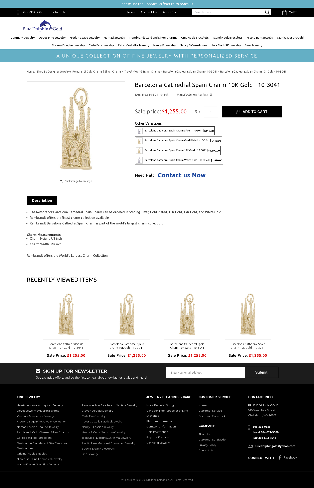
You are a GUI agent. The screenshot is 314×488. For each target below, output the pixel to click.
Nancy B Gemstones (193, 45)
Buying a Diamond (158, 437)
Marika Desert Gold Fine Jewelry (38, 464)
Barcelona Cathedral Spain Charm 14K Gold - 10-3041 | (177, 150)
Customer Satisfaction (212, 439)
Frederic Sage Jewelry (84, 37)
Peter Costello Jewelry (133, 45)
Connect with (261, 458)
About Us (169, 12)
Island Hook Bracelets (228, 37)
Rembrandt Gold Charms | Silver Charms (43, 432)
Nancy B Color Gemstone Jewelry (103, 432)
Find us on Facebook (212, 416)
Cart (293, 12)
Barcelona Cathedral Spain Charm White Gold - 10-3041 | (179, 160)
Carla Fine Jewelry (101, 45)
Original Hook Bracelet (32, 453)
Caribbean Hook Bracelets (34, 437)
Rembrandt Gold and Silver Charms (153, 37)
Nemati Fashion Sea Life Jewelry (38, 426)
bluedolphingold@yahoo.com (275, 446)
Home (130, 12)
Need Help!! (146, 175)
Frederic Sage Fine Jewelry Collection (41, 421)
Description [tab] (42, 200)
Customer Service (210, 410)
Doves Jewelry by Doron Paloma (38, 410)
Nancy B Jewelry (164, 45)
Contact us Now (182, 175)
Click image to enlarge (78, 181)
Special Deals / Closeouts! (98, 448)
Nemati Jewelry (114, 37)
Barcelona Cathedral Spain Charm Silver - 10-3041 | (174, 131)
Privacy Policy (207, 445)
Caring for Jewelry (158, 442)
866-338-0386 (31, 12)
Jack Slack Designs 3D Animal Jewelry (106, 437)
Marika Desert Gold (290, 37)
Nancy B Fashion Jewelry (98, 426)
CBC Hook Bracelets (195, 37)
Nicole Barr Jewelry (260, 37)
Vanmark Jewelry (23, 37)
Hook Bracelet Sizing (160, 405)
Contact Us (57, 12)
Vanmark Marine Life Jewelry (35, 416)
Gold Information (157, 431)
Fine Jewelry (253, 45)
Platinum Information (159, 421)
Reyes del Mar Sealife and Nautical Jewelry (109, 405)
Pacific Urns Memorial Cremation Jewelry (108, 443)
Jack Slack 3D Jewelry (226, 45)
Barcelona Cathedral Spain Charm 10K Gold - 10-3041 (66, 346)
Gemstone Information (161, 426)
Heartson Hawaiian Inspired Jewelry (40, 405)
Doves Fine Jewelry (52, 37)
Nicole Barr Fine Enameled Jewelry (39, 459)
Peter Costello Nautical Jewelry (102, 421)
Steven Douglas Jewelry (68, 45)
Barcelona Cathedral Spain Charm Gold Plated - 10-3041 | (178, 140)
